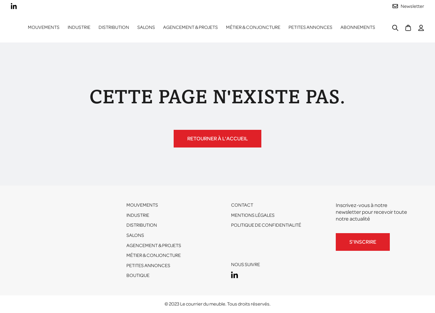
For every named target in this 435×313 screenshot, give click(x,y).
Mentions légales (253, 215)
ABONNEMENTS (358, 27)
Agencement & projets (190, 27)
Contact (242, 205)
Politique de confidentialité (266, 225)
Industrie (137, 215)
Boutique (138, 275)
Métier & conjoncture (253, 27)
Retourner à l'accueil (217, 138)
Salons (146, 27)
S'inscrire (362, 242)
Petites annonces (310, 27)
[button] (79, 27)
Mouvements (43, 27)
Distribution (141, 225)
